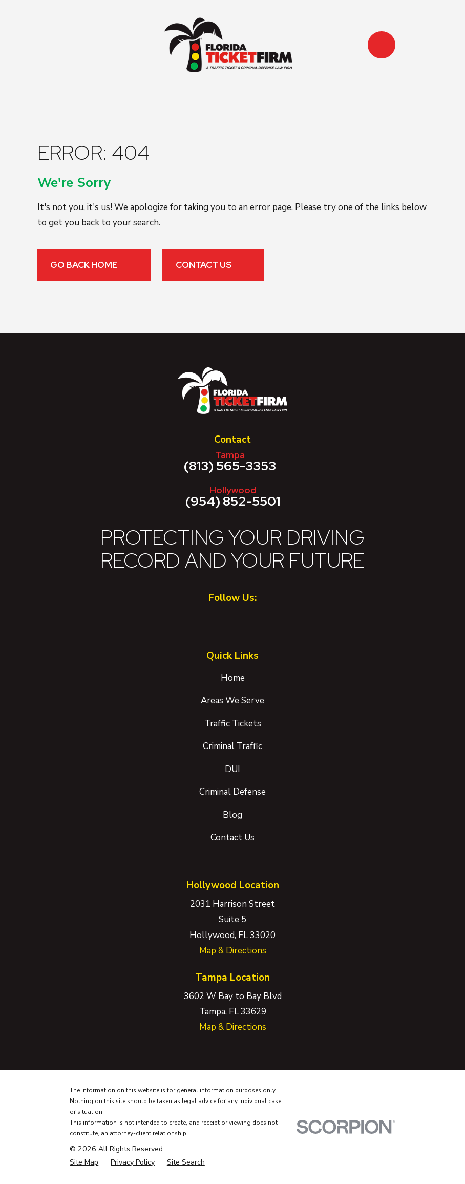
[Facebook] (218, 621)
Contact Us (213, 265)
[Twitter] (247, 621)
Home (233, 678)
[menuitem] (84, 1162)
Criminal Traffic (232, 746)
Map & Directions (232, 951)
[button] (381, 44)
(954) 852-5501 (232, 497)
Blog (232, 815)
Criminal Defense (232, 792)
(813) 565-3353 (230, 461)
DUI (232, 769)
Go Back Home (94, 265)
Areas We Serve (232, 701)
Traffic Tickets (232, 724)
